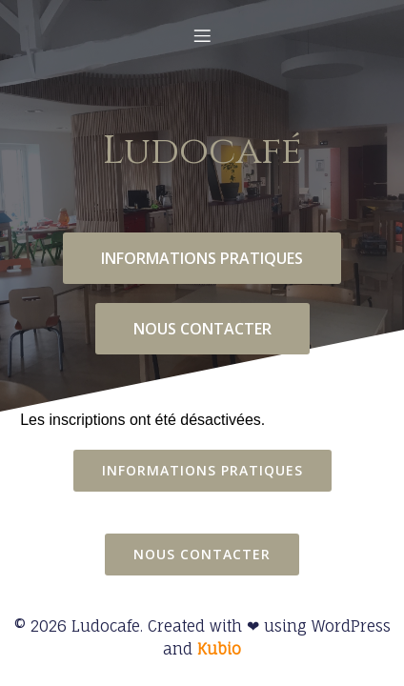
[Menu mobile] (202, 35)
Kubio (219, 648)
